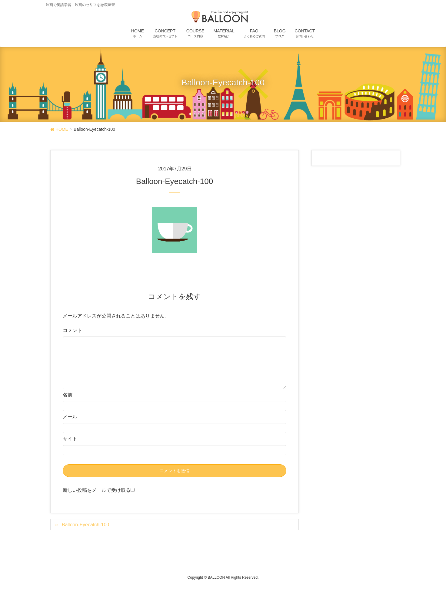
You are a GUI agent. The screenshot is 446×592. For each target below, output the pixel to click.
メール (70, 416)
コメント (72, 330)
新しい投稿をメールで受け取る (97, 490)
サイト (70, 438)
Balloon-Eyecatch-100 (85, 524)
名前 (67, 394)
